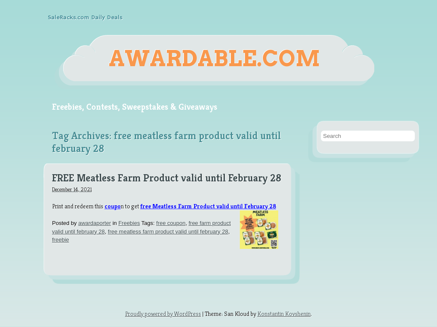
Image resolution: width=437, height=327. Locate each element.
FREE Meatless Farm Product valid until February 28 (166, 178)
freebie (60, 239)
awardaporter (94, 223)
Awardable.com (214, 58)
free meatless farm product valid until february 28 (168, 231)
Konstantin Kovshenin (284, 314)
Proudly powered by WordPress (163, 314)
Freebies (129, 223)
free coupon (171, 223)
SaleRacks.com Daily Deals (85, 17)
